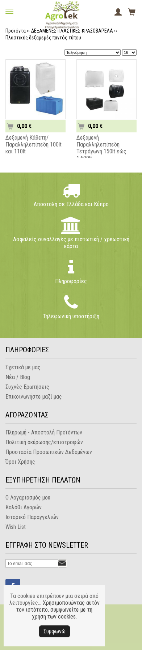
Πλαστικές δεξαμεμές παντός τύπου (43, 38)
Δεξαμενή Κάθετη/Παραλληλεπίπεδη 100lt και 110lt (33, 144)
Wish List (15, 526)
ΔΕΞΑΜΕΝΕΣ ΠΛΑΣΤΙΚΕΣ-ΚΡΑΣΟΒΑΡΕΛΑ (72, 31)
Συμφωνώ (54, 631)
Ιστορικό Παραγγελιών (32, 517)
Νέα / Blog (17, 377)
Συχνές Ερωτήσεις (27, 386)
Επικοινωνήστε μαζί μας (33, 396)
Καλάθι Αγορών (23, 507)
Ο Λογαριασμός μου (27, 497)
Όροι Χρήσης (20, 461)
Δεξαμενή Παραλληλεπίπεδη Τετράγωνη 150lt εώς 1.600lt (101, 148)
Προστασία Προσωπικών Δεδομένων (48, 452)
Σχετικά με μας (23, 367)
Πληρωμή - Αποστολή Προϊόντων (43, 432)
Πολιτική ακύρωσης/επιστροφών (44, 442)
